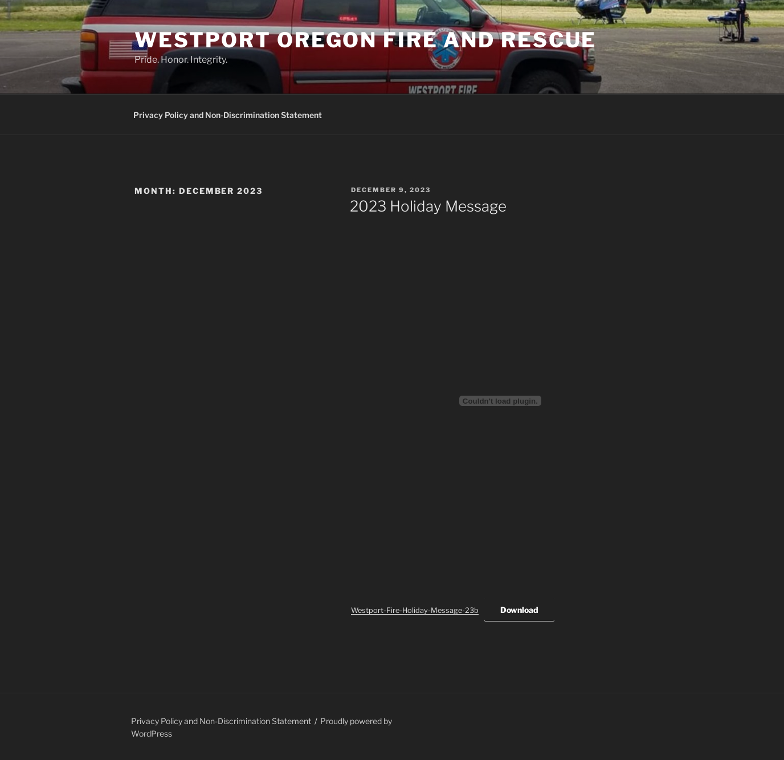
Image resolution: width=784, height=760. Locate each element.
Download (519, 610)
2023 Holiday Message (428, 206)
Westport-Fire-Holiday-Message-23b (415, 610)
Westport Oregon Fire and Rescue (365, 39)
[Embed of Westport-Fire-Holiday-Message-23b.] (500, 401)
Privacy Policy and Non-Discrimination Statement (227, 115)
